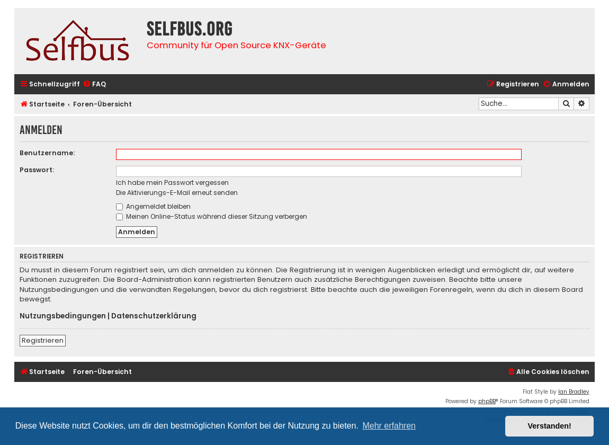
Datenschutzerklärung (153, 316)
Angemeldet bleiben (153, 206)
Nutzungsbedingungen (63, 316)
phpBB (487, 401)
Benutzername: (47, 152)
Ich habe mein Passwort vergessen (172, 182)
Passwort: (37, 169)
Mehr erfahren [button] (389, 425)
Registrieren (43, 340)
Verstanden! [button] (549, 426)
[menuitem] (94, 84)
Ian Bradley (573, 392)
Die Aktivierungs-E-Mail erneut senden (177, 193)
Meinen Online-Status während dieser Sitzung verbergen (211, 216)
